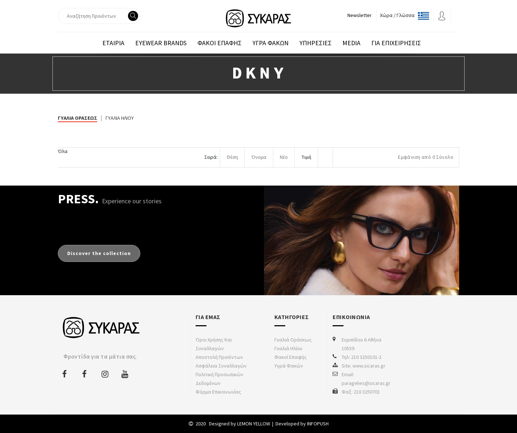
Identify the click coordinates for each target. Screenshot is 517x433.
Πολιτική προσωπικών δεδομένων (219, 378)
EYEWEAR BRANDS (161, 43)
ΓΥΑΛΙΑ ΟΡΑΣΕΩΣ (77, 118)
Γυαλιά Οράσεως (293, 339)
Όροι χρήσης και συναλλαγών (214, 344)
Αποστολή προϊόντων (219, 357)
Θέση (232, 157)
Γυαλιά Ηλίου (288, 348)
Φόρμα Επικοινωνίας (218, 392)
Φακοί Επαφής (290, 357)
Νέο (284, 157)
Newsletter (359, 15)
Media (351, 43)
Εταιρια (113, 43)
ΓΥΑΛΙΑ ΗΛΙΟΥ (120, 118)
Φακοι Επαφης (219, 43)
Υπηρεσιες (315, 43)
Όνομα (258, 157)
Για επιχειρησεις (396, 43)
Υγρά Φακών (288, 365)
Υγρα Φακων (270, 43)
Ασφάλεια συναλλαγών (221, 365)
